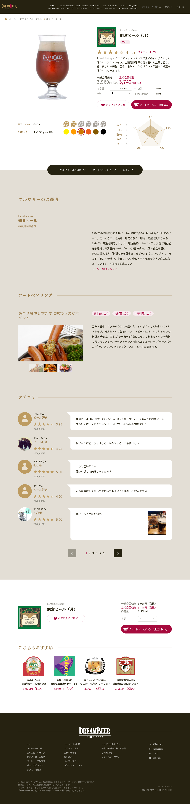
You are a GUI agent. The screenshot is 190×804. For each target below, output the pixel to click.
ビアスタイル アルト (31, 19)
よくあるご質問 (71, 748)
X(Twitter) (158, 744)
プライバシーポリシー (111, 756)
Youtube (157, 758)
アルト (125, 42)
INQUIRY (134, 6)
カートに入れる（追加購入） (155, 104)
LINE (155, 753)
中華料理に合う (143, 313)
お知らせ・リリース (73, 765)
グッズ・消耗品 (34, 769)
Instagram (158, 749)
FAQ (123, 6)
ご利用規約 (106, 752)
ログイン (168, 7)
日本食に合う (101, 313)
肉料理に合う (121, 313)
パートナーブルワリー (37, 761)
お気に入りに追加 (115, 105)
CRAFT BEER (81, 6)
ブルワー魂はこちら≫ (104, 268)
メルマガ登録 (70, 761)
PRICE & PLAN (110, 6)
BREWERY (95, 6)
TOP (29, 744)
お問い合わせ (70, 752)
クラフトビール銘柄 (36, 756)
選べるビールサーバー (37, 752)
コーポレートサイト (110, 744)
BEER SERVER (67, 6)
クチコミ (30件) (147, 52)
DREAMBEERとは (34, 748)
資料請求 (68, 756)
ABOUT (53, 6)
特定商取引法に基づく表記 (113, 748)
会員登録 (180, 7)
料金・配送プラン (35, 765)
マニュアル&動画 (72, 744)
